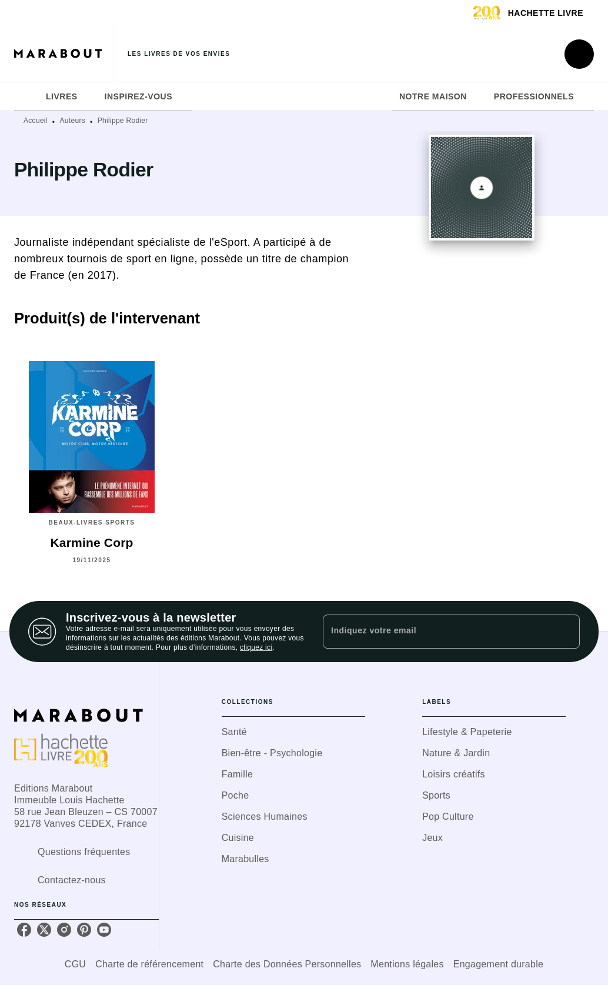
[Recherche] (579, 54)
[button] (293, 732)
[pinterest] (84, 930)
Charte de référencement (149, 964)
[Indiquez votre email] (436, 632)
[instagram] (64, 930)
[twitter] (44, 930)
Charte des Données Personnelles (287, 964)
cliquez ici (256, 647)
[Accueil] (63, 54)
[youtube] (104, 930)
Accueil (36, 120)
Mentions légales (406, 964)
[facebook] (24, 930)
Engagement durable (498, 964)
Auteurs (72, 120)
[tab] (26, 96)
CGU (75, 964)
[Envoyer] (566, 631)
